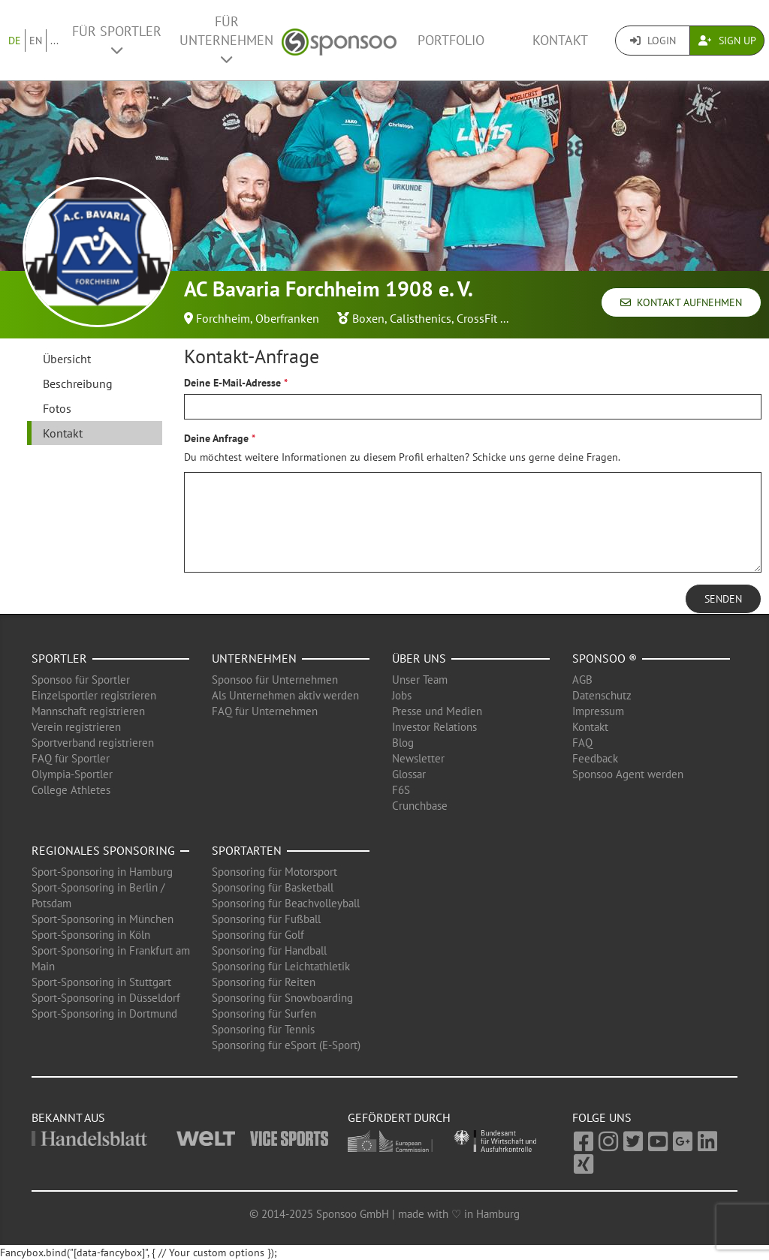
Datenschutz (602, 695)
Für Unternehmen (226, 39)
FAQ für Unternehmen (265, 711)
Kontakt (560, 40)
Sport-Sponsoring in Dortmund (104, 1013)
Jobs (402, 695)
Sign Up (727, 40)
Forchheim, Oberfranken (257, 318)
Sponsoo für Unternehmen (275, 679)
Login (653, 40)
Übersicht (67, 358)
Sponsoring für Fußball (266, 919)
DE (14, 40)
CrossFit (477, 318)
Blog (403, 742)
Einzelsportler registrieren (94, 695)
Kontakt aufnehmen (681, 302)
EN (35, 40)
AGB (582, 679)
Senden (723, 599)
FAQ (582, 742)
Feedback (595, 758)
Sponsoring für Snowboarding (282, 998)
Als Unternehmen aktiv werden (285, 695)
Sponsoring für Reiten (263, 982)
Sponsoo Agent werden (627, 774)
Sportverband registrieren (93, 742)
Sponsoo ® (604, 658)
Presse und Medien (437, 711)
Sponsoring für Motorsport (274, 872)
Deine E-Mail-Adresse (232, 382)
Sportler (59, 658)
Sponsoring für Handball (269, 950)
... (54, 40)
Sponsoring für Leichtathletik (281, 966)
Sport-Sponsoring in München (102, 919)
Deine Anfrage (216, 438)
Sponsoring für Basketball (272, 887)
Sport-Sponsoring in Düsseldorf (106, 998)
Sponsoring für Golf (258, 935)
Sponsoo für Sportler (81, 679)
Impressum (598, 711)
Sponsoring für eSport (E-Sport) (286, 1045)
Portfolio (451, 40)
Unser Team (420, 679)
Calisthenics (420, 318)
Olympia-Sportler (72, 774)
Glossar (409, 774)
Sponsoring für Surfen (264, 1013)
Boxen (368, 318)
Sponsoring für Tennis (263, 1029)
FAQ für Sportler (71, 758)
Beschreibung (78, 383)
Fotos (57, 408)
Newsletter (418, 758)
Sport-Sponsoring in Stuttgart (101, 982)
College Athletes (71, 790)
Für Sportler (116, 40)
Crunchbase (420, 805)
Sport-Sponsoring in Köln (91, 935)
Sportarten (247, 850)
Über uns (419, 658)
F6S (401, 790)
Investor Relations (434, 727)
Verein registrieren (76, 727)
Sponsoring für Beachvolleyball (286, 903)
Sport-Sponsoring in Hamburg (102, 872)
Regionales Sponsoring (103, 850)
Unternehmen (254, 658)
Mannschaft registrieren (88, 711)
